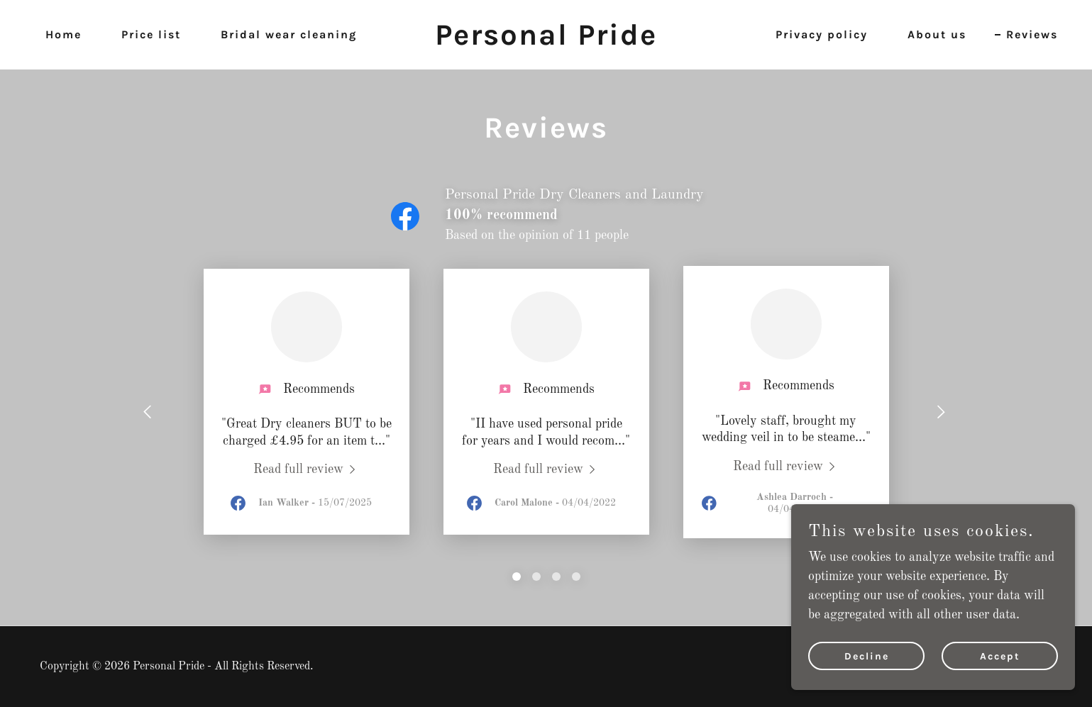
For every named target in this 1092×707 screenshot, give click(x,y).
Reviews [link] (1032, 34)
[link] (546, 41)
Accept (1000, 656)
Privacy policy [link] (822, 34)
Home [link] (63, 34)
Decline (866, 656)
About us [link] (937, 34)
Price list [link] (151, 34)
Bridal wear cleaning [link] (289, 34)
